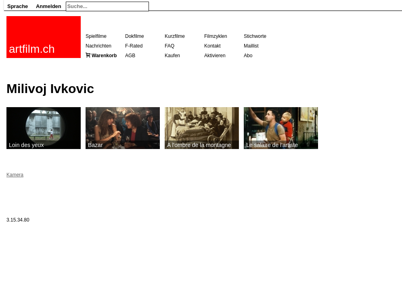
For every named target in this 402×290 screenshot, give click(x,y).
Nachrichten (98, 46)
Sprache (17, 6)
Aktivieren (215, 55)
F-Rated (133, 46)
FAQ (169, 46)
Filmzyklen (215, 36)
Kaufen (172, 55)
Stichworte (255, 36)
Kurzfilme (175, 36)
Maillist (251, 46)
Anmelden (48, 6)
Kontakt (212, 46)
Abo (248, 55)
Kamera (14, 175)
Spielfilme (96, 36)
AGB (130, 55)
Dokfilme (134, 36)
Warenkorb (104, 55)
